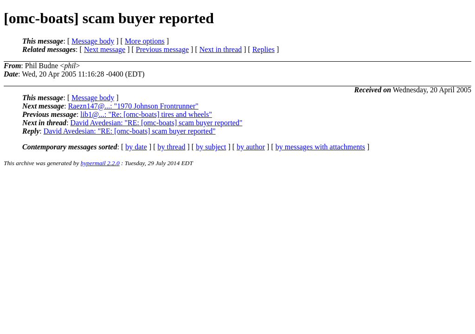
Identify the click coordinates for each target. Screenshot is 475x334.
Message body (92, 41)
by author (251, 147)
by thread (172, 147)
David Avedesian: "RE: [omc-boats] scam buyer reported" (157, 123)
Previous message (162, 49)
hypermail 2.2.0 (100, 163)
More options (145, 41)
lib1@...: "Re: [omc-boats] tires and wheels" (146, 114)
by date (136, 147)
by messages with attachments (320, 147)
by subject (211, 147)
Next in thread (220, 49)
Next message (104, 49)
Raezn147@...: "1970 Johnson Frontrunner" (133, 106)
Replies (263, 49)
